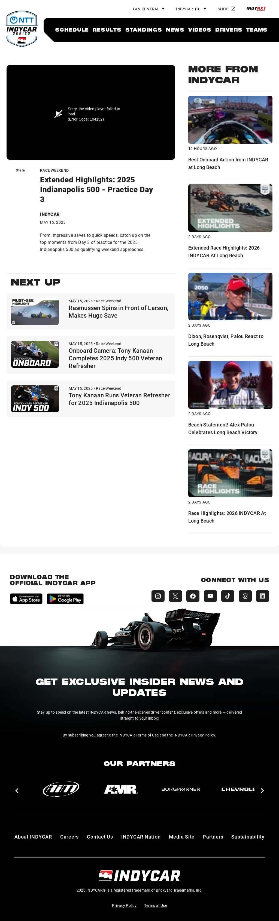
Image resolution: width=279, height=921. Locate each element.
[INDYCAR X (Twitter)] (175, 596)
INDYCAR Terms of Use (139, 735)
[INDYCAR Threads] (245, 596)
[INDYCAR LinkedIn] (262, 596)
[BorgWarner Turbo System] (181, 789)
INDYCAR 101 (188, 8)
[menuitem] (72, 29)
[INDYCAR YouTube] (210, 596)
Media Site (182, 836)
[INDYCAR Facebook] (192, 596)
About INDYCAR (33, 836)
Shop (226, 8)
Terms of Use (155, 905)
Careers (69, 836)
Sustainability (248, 836)
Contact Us (100, 836)
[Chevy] (241, 789)
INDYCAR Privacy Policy (194, 735)
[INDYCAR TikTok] (227, 596)
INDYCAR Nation (141, 836)
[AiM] (61, 789)
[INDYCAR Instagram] (158, 596)
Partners (213, 836)
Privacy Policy (124, 905)
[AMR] (121, 789)
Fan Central (146, 8)
